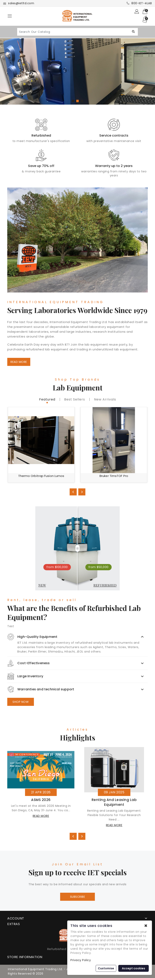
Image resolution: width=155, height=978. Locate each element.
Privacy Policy (80, 960)
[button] (73, 101)
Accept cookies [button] (133, 968)
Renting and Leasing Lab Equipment (114, 802)
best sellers (74, 399)
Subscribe (77, 897)
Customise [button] (106, 968)
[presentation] (73, 491)
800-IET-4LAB (139, 3)
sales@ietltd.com (18, 3)
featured (47, 399)
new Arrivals (105, 399)
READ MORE (18, 362)
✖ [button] (146, 926)
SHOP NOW (21, 702)
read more (41, 816)
